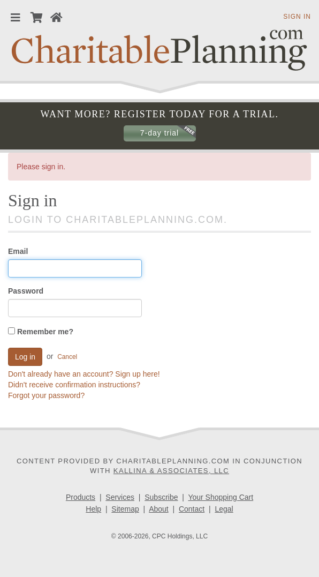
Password (25, 291)
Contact (191, 509)
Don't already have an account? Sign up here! (84, 374)
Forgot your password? (46, 395)
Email (18, 251)
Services (119, 497)
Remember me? (40, 331)
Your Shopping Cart (220, 497)
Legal (224, 509)
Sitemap (125, 509)
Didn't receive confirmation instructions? (74, 384)
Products (80, 497)
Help (93, 509)
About (159, 509)
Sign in (297, 16)
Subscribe (161, 497)
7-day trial (159, 133)
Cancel (67, 356)
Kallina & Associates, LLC (171, 471)
